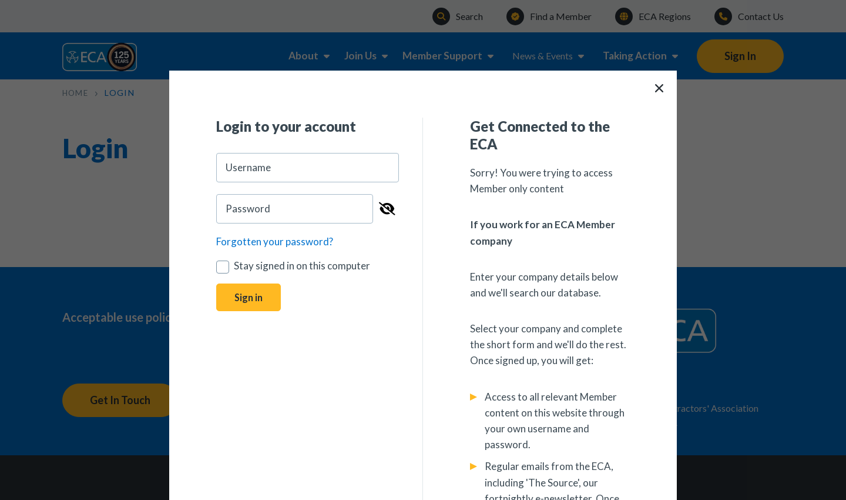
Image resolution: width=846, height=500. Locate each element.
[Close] (659, 88)
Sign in (249, 298)
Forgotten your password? (274, 241)
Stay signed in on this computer (293, 265)
